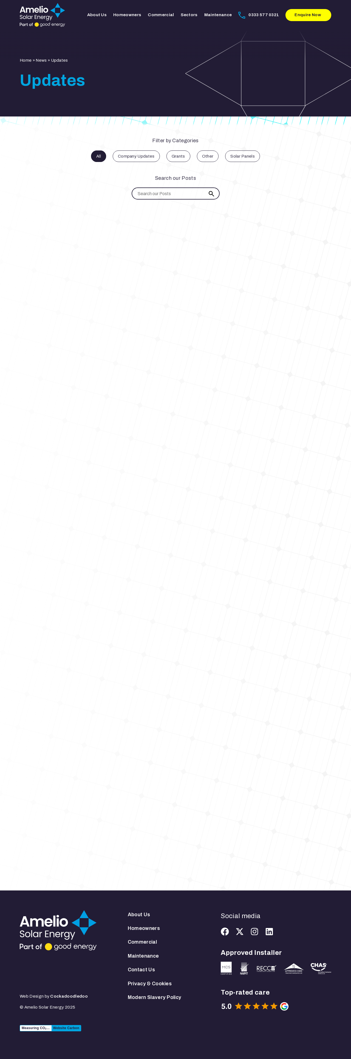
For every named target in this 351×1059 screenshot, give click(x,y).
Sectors (189, 15)
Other (208, 156)
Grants (178, 156)
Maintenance (218, 15)
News (41, 60)
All (98, 156)
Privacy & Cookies (150, 983)
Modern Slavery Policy (155, 997)
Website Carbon (66, 1028)
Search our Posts (175, 178)
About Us (97, 15)
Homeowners (127, 15)
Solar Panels (242, 156)
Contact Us (141, 969)
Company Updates (136, 156)
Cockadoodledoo (68, 996)
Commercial (161, 15)
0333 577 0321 (263, 15)
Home (26, 60)
